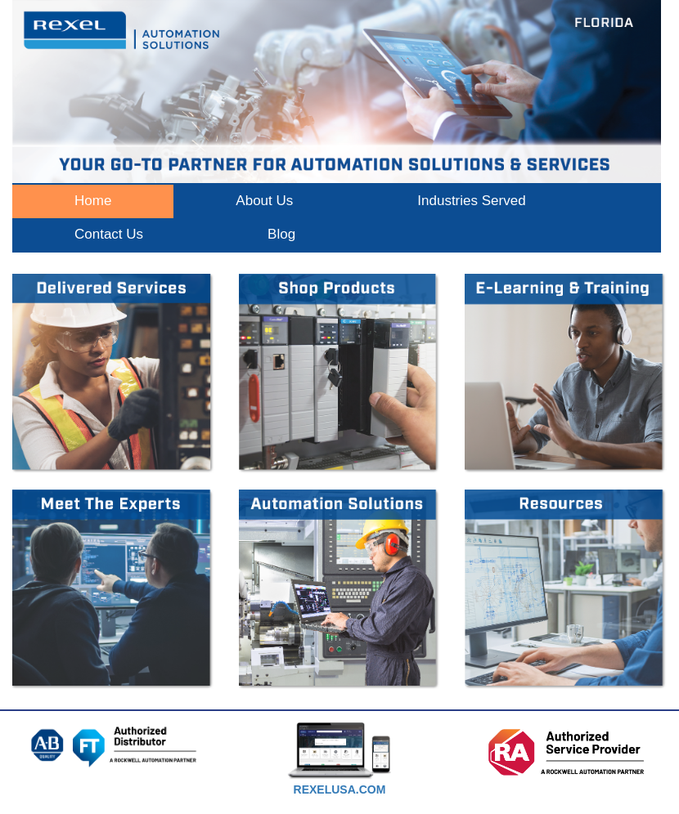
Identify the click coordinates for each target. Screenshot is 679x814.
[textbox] (340, 791)
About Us (264, 200)
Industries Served (471, 200)
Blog (281, 234)
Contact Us (108, 234)
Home (92, 200)
